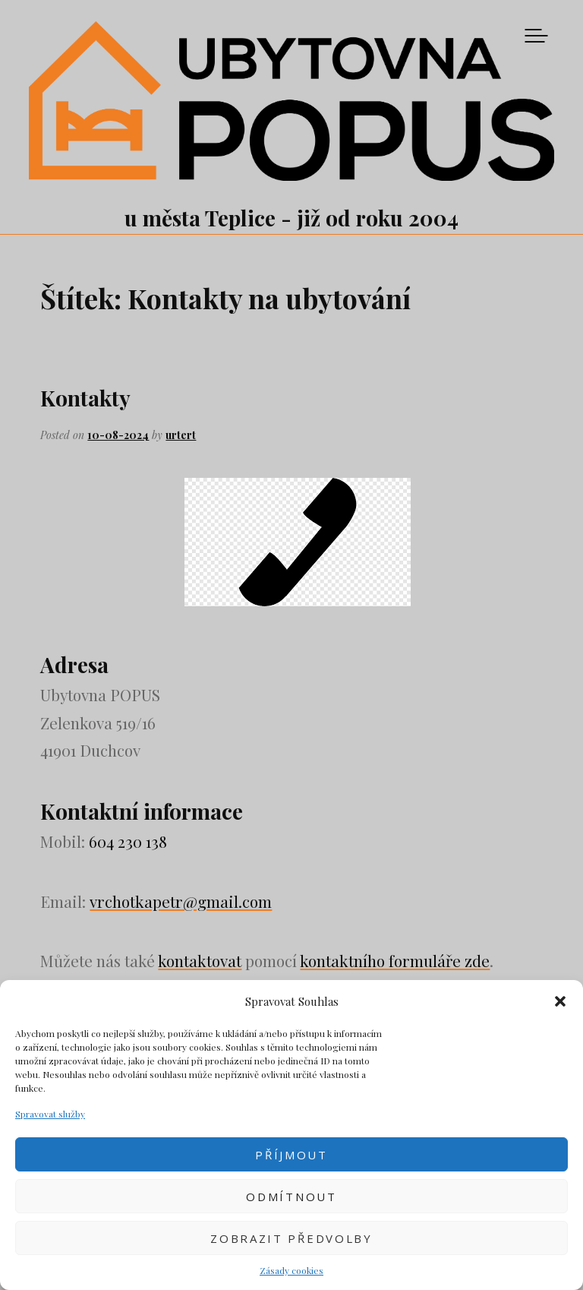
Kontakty (85, 398)
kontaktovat (199, 960)
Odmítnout (291, 1196)
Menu (536, 35)
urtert (180, 435)
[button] (560, 1001)
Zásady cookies (291, 1270)
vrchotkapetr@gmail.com (181, 901)
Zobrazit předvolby (291, 1238)
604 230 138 (128, 841)
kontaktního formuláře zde (395, 960)
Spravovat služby (50, 1114)
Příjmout (291, 1154)
